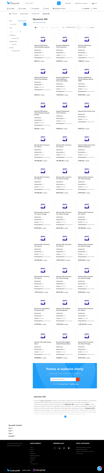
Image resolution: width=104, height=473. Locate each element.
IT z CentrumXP (33, 464)
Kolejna (92, 27)
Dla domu (23, 8)
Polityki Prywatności (74, 384)
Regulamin (32, 453)
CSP (43, 52)
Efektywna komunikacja (81, 449)
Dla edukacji (35, 8)
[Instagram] (69, 448)
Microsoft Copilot (60, 8)
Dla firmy (11, 8)
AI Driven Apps (79, 453)
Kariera (32, 451)
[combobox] (61, 27)
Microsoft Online (36, 13)
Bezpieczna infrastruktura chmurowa (85, 451)
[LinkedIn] (59, 448)
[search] (59, 3)
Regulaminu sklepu (64, 384)
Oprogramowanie (24, 13)
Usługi (47, 8)
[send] (77, 379)
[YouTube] (64, 448)
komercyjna (41, 55)
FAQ (31, 462)
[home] (13, 2)
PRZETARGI (85, 8)
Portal (94, 8)
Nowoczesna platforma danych (83, 447)
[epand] (15, 9)
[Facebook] (55, 448)
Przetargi (32, 459)
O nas (31, 447)
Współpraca (33, 457)
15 (87, 27)
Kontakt (68, 3)
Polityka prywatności (35, 455)
